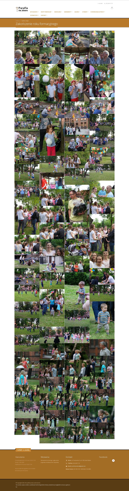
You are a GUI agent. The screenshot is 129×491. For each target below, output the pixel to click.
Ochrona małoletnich (97, 12)
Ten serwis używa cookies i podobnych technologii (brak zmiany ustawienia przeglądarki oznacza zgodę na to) (43, 486)
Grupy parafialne (46, 12)
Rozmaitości (34, 15)
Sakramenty (67, 12)
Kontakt (100, 3)
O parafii (84, 12)
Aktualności (34, 12)
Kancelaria (57, 12)
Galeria (76, 12)
